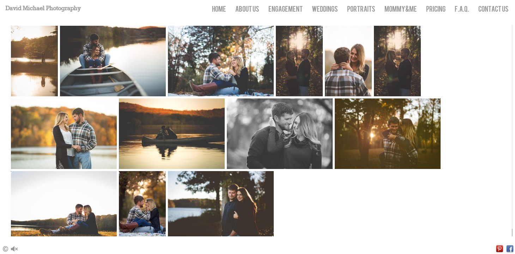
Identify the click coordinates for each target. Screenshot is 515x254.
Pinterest (499, 249)
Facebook (510, 249)
